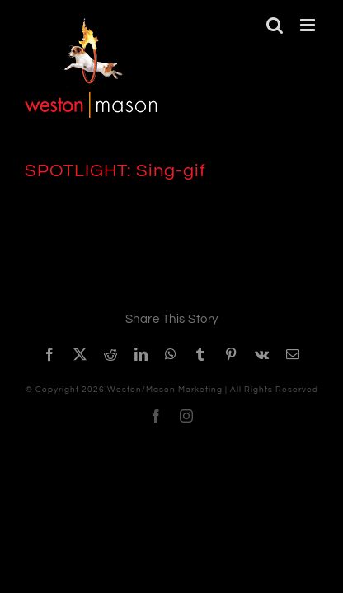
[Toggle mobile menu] (309, 25)
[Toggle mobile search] (275, 25)
